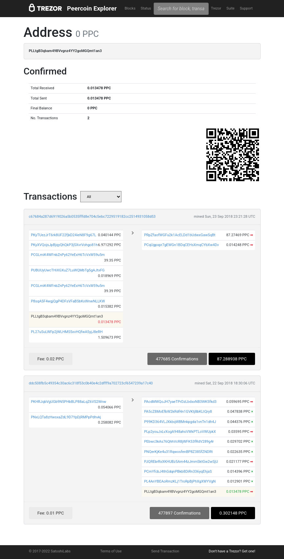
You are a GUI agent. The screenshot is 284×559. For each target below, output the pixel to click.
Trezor (216, 8)
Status (146, 8)
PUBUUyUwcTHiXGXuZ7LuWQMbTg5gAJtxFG (68, 270)
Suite (230, 8)
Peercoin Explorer (92, 8)
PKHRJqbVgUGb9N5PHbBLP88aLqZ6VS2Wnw (68, 402)
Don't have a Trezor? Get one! (232, 551)
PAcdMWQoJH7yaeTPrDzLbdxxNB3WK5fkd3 (180, 402)
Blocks (130, 8)
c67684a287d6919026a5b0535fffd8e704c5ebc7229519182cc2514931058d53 (92, 216)
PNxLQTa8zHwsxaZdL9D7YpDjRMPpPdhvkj (66, 417)
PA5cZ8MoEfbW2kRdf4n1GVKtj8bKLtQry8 (178, 411)
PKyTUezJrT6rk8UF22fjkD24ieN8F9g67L (63, 235)
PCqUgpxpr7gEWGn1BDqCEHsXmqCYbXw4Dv (181, 245)
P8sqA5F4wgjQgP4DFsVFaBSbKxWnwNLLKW (68, 301)
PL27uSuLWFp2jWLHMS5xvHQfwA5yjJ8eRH (67, 332)
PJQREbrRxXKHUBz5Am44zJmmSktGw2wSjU (181, 462)
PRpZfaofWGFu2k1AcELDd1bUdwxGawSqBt (180, 235)
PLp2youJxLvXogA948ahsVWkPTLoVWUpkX (180, 432)
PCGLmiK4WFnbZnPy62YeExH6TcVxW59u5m (68, 255)
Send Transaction (165, 551)
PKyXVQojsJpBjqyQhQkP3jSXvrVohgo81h (64, 245)
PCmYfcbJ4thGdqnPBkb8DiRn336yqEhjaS (178, 471)
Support (246, 8)
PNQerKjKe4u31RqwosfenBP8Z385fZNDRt (178, 452)
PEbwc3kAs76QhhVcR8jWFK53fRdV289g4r (179, 441)
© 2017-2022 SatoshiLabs (50, 551)
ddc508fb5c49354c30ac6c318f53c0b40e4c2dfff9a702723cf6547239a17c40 (91, 383)
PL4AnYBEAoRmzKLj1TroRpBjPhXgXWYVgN (180, 481)
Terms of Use (110, 551)
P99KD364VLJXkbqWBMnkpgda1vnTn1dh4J (180, 422)
